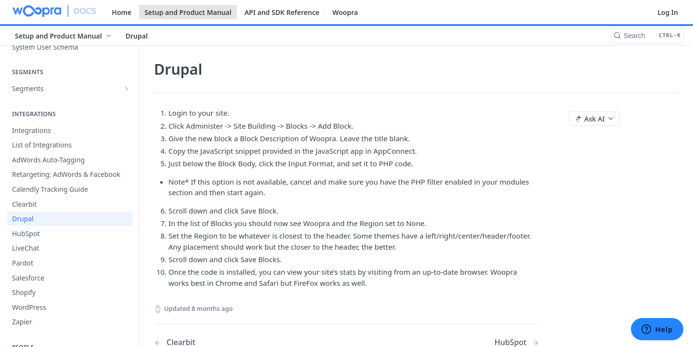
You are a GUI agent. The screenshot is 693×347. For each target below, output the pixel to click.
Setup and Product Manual (187, 12)
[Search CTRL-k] (647, 35)
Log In (667, 12)
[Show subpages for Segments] (126, 89)
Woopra (345, 12)
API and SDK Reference (282, 12)
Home (121, 12)
